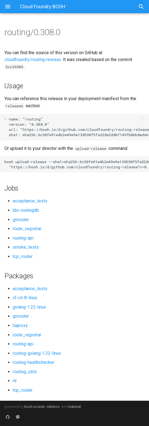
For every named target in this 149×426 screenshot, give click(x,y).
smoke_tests (26, 247)
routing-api (23, 238)
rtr (15, 380)
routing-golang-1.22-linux (37, 353)
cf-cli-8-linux (25, 297)
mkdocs (53, 407)
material (74, 407)
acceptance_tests (30, 201)
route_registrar (27, 228)
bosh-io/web (34, 407)
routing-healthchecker (33, 362)
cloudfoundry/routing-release (32, 59)
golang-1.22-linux (29, 307)
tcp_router (23, 256)
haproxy (20, 325)
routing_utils (25, 371)
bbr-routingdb (26, 210)
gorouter (21, 219)
